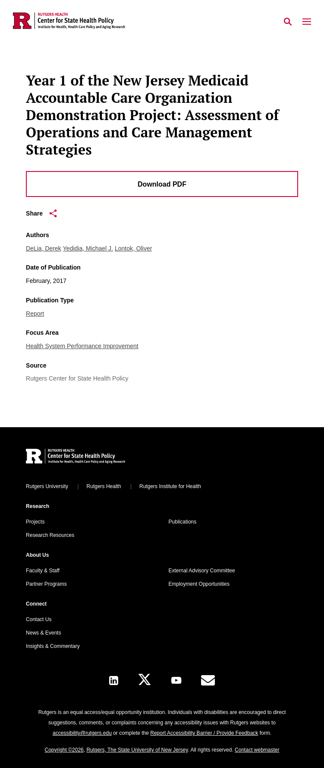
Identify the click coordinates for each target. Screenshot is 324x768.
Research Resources (50, 535)
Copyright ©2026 (64, 750)
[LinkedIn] (113, 680)
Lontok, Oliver (133, 248)
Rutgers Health (104, 486)
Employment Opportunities (199, 584)
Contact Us (38, 619)
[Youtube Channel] (176, 680)
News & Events (43, 633)
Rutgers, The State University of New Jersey (137, 750)
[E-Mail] (208, 680)
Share (41, 213)
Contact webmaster (257, 750)
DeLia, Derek (43, 248)
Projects (35, 522)
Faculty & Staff (43, 571)
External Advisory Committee (202, 571)
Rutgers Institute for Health (170, 486)
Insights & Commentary (53, 646)
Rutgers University (47, 486)
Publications (183, 522)
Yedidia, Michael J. (88, 248)
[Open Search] (287, 22)
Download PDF (162, 184)
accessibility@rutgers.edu (82, 733)
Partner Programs (46, 584)
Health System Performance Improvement (82, 346)
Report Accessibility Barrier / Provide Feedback (204, 733)
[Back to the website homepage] (69, 21)
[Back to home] (84, 457)
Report (35, 313)
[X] (144, 681)
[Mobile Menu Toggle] (306, 22)
